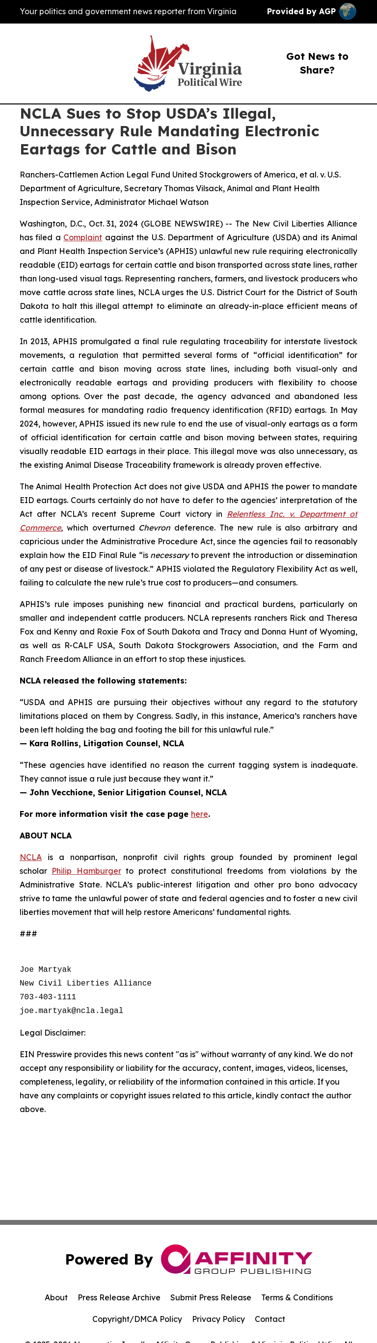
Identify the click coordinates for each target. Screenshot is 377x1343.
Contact (270, 1319)
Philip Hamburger (86, 871)
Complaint (82, 237)
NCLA (31, 857)
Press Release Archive (119, 1297)
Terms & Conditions (297, 1297)
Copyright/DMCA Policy (137, 1319)
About (56, 1297)
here (199, 814)
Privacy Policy (218, 1319)
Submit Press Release (210, 1297)
